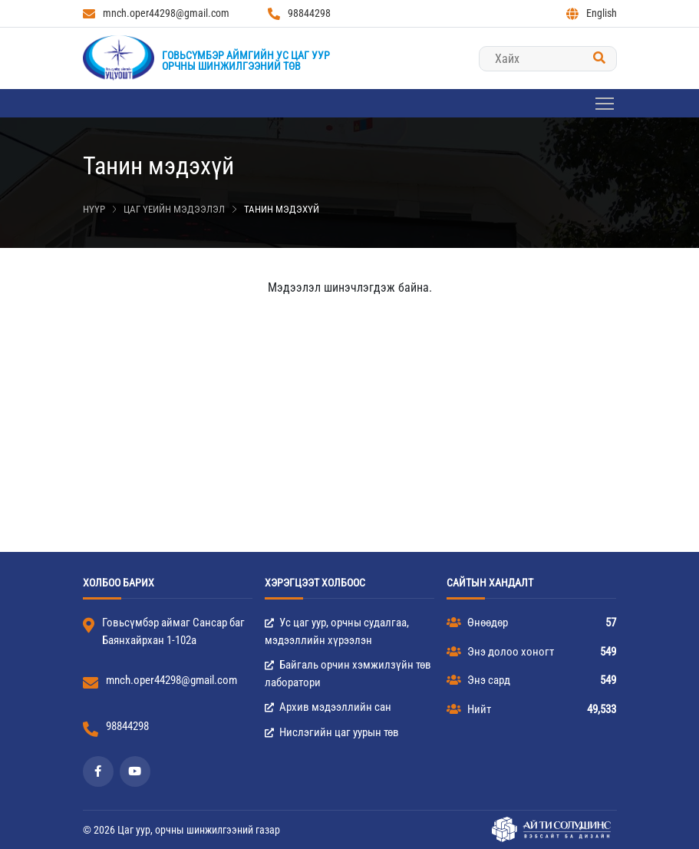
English (591, 13)
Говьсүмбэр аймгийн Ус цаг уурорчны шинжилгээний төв (246, 60)
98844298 (299, 13)
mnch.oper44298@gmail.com (156, 13)
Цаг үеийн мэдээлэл (174, 209)
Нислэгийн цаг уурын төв (332, 732)
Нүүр (94, 209)
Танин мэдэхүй (281, 209)
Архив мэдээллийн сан (328, 707)
